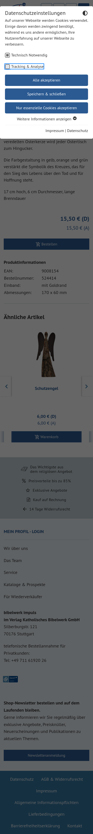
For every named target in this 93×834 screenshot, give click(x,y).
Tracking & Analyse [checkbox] (27, 66)
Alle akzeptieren (46, 80)
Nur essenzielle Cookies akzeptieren (46, 107)
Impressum (54, 130)
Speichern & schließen (46, 93)
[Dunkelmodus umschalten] (85, 14)
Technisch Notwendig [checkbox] (29, 55)
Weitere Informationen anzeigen (46, 118)
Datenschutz (77, 130)
